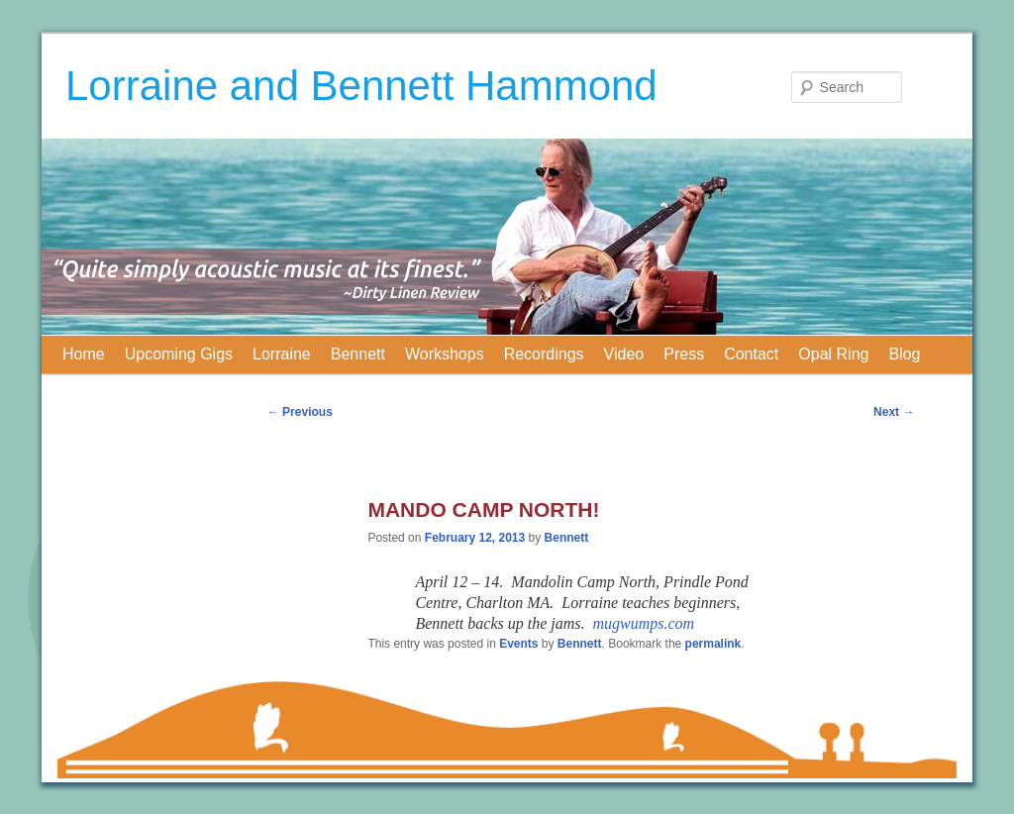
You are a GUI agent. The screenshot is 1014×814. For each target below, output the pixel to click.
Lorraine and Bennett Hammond (361, 85)
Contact (751, 354)
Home (83, 354)
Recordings (544, 354)
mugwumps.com (644, 623)
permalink (713, 644)
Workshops (444, 354)
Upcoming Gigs (179, 354)
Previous (300, 412)
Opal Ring (833, 354)
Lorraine (282, 354)
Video (624, 354)
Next (893, 412)
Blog (904, 354)
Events (518, 644)
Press (683, 354)
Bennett (358, 354)
